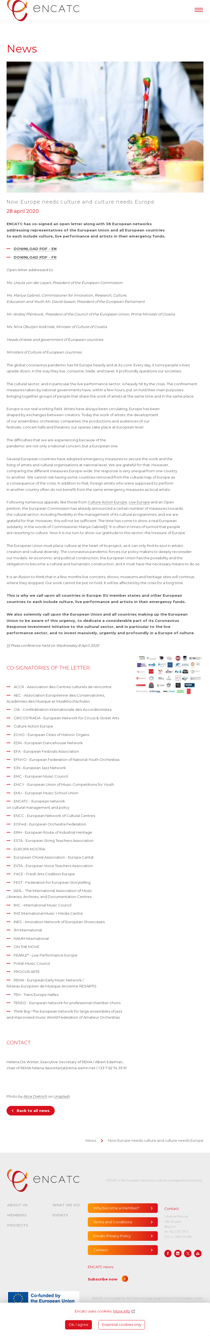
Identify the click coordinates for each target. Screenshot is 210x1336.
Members (17, 1215)
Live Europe (139, 502)
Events (60, 1215)
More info (121, 1311)
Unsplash (62, 1096)
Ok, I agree (78, 1324)
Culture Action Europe (107, 502)
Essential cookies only (121, 1324)
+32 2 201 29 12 (179, 1231)
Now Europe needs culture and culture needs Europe (155, 1140)
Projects (17, 1225)
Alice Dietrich (35, 1096)
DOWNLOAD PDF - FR (35, 257)
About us (17, 1205)
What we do (66, 1205)
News (91, 1140)
